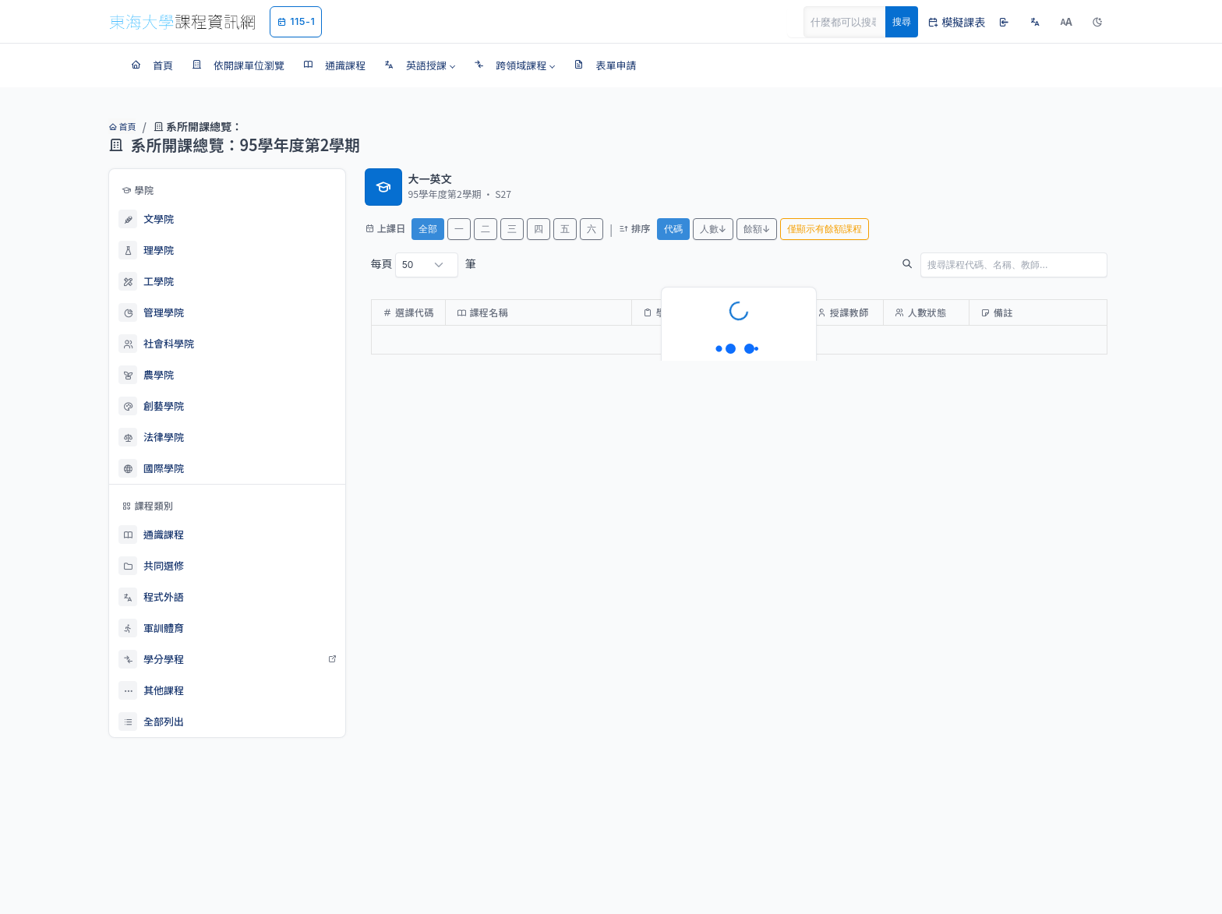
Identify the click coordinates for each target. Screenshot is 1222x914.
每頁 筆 (423, 264)
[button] (419, 65)
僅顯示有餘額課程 (824, 229)
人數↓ (713, 229)
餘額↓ (756, 229)
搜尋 (901, 21)
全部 (428, 229)
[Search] (853, 21)
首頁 (122, 126)
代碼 (673, 229)
